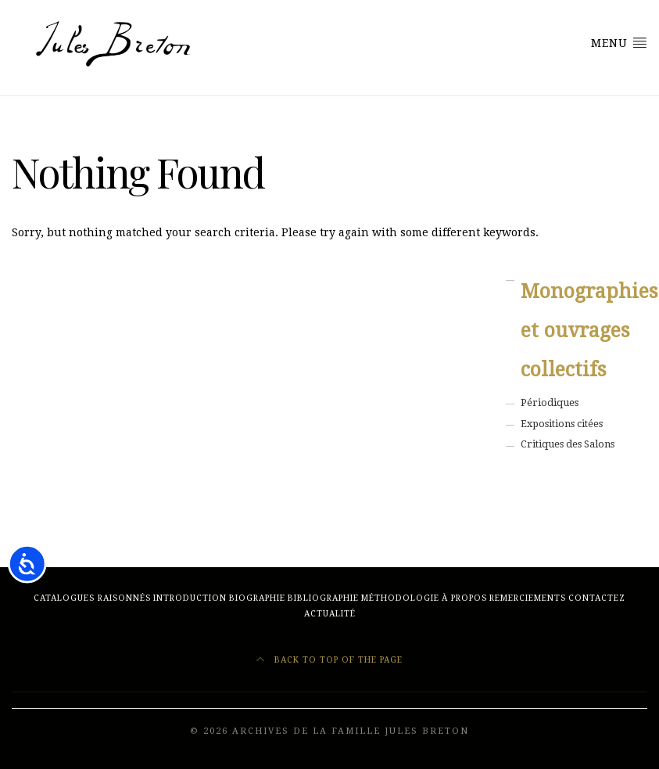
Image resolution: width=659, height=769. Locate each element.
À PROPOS (464, 598)
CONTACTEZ (596, 598)
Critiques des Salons (567, 444)
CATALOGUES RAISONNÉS (92, 598)
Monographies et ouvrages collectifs (584, 330)
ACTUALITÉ (330, 614)
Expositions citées (562, 423)
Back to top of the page (329, 660)
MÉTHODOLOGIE (400, 598)
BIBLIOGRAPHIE (323, 598)
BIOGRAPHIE (257, 598)
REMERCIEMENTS (527, 598)
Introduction (190, 598)
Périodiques (549, 402)
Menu (619, 42)
